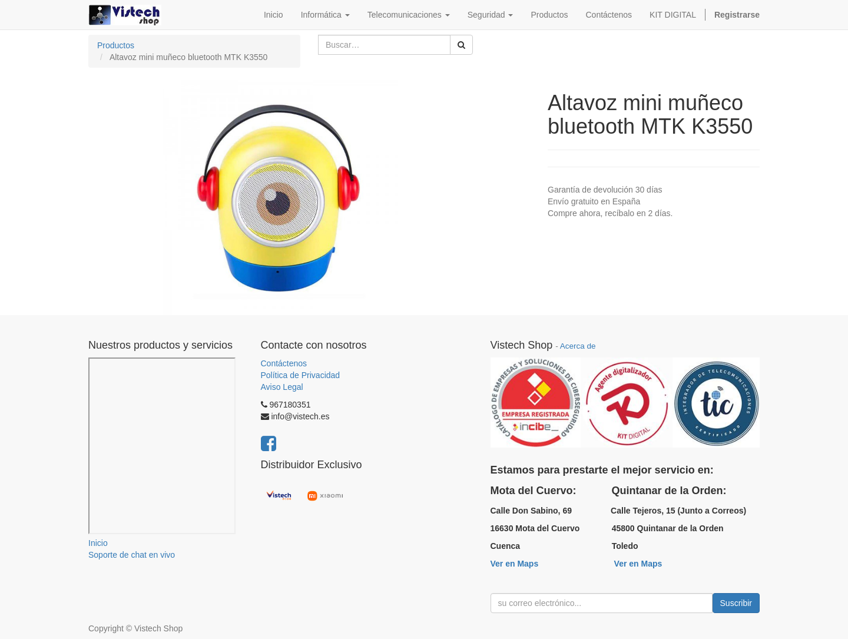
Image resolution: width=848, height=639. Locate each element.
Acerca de (578, 346)
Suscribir (736, 603)
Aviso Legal (282, 387)
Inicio (98, 543)
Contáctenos (284, 363)
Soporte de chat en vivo (131, 554)
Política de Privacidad (300, 375)
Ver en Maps (515, 563)
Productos (115, 45)
